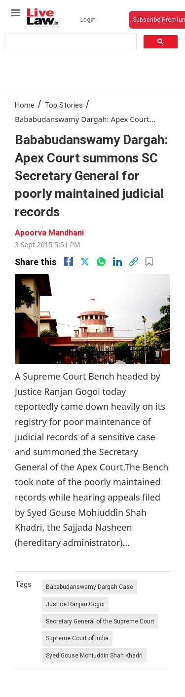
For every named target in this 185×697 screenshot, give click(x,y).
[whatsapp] (101, 261)
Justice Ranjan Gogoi (75, 604)
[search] (69, 42)
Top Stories (63, 105)
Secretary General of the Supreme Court (100, 621)
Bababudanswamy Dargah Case (89, 586)
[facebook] (68, 261)
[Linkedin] (117, 261)
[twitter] (84, 261)
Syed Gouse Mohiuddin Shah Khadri (94, 655)
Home (25, 105)
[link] (133, 261)
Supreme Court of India (77, 638)
